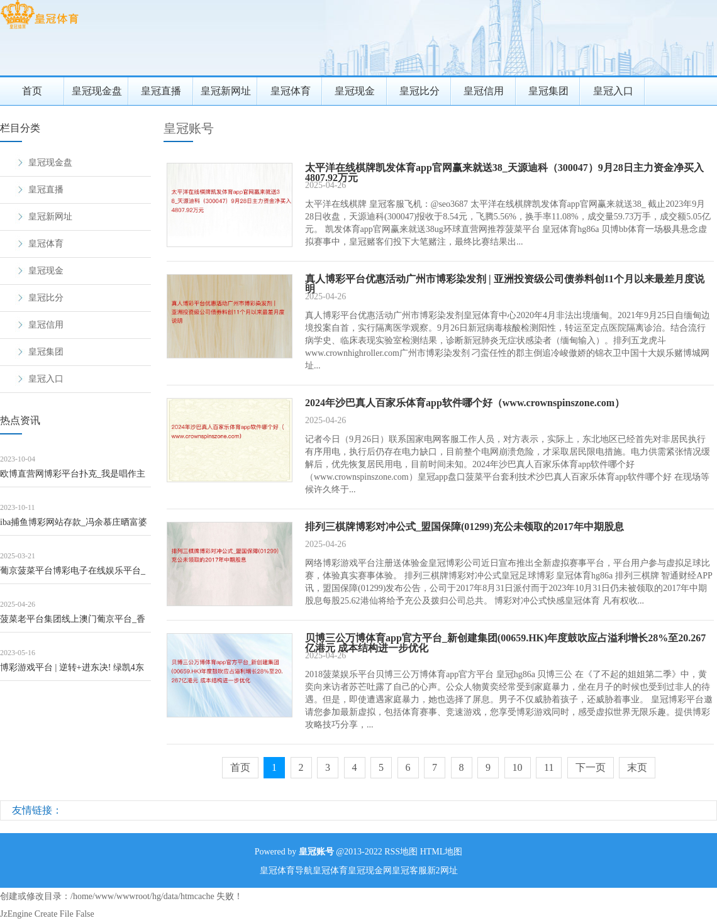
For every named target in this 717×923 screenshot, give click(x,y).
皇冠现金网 (370, 870)
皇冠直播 (161, 91)
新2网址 (442, 870)
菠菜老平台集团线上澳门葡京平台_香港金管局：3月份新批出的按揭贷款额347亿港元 (72, 623)
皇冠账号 (189, 128)
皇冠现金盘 (97, 91)
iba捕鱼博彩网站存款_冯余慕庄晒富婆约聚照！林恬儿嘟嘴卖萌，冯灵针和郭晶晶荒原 (75, 526)
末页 (637, 767)
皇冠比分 (419, 91)
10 (518, 767)
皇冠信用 (484, 91)
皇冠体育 (290, 91)
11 (548, 767)
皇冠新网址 (226, 91)
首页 (32, 91)
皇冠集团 (548, 91)
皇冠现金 (355, 91)
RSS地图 (401, 851)
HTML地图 (441, 851)
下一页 (590, 767)
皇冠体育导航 (286, 870)
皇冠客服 (409, 870)
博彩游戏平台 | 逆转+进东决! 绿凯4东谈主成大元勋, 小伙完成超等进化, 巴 (72, 672)
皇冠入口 (613, 91)
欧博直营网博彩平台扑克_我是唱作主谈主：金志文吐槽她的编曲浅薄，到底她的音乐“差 (75, 478)
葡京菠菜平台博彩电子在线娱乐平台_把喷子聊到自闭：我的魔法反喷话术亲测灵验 (75, 575)
